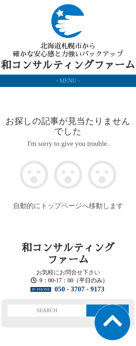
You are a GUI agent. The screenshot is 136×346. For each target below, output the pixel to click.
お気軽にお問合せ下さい (68, 272)
